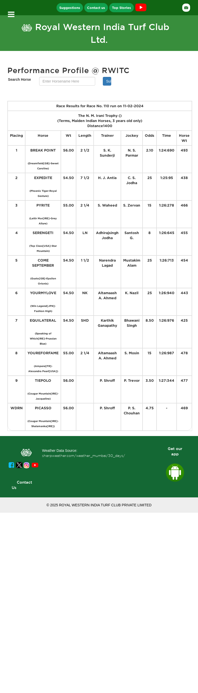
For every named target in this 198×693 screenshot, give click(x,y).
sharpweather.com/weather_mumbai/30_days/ (83, 456)
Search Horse (19, 79)
